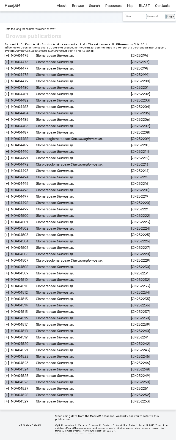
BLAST (144, 6)
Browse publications (33, 36)
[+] (7, 56)
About (62, 6)
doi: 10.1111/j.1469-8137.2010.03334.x (74, 433)
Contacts (162, 6)
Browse (78, 6)
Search (94, 6)
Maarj (12, 6)
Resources (113, 6)
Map (130, 6)
